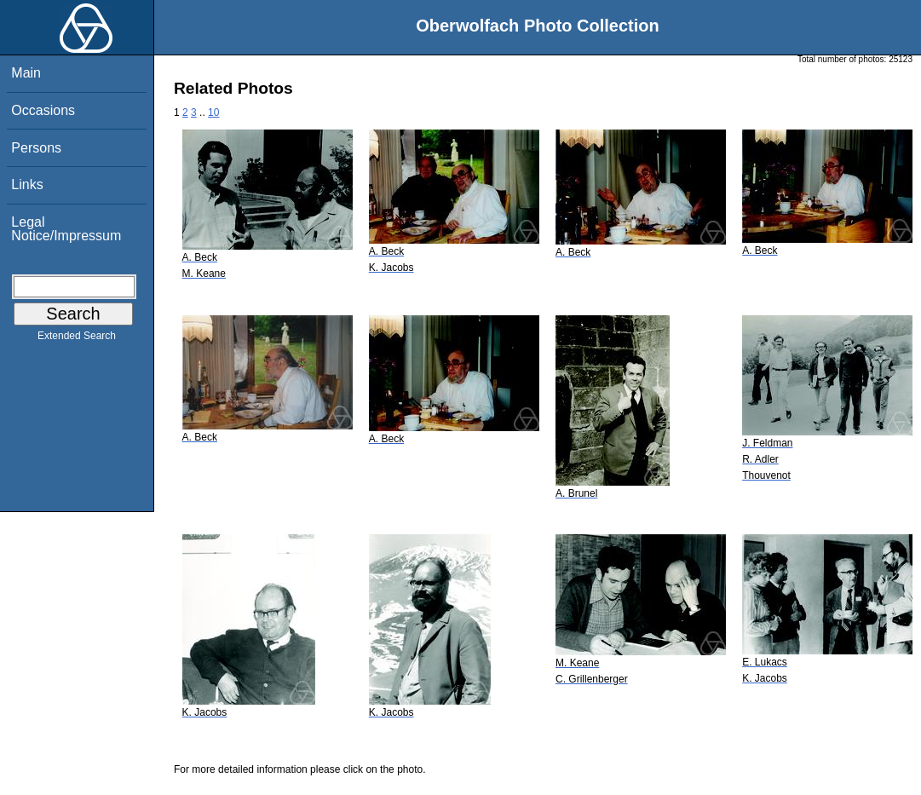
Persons (36, 148)
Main (26, 73)
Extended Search (76, 339)
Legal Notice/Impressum (66, 229)
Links (27, 184)
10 (213, 112)
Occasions (43, 110)
